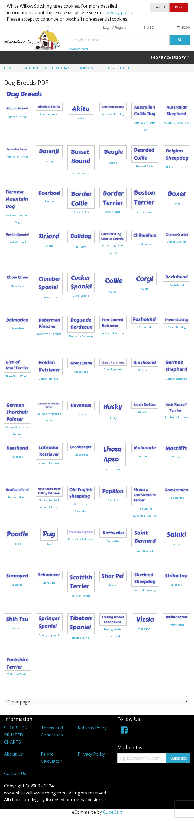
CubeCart (112, 812)
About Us (13, 754)
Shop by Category (170, 57)
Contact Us (15, 773)
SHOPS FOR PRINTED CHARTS (15, 735)
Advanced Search (79, 49)
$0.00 (183, 27)
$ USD (149, 27)
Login (107, 27)
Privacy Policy (91, 754)
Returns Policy (92, 728)
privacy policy (118, 12)
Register (120, 27)
